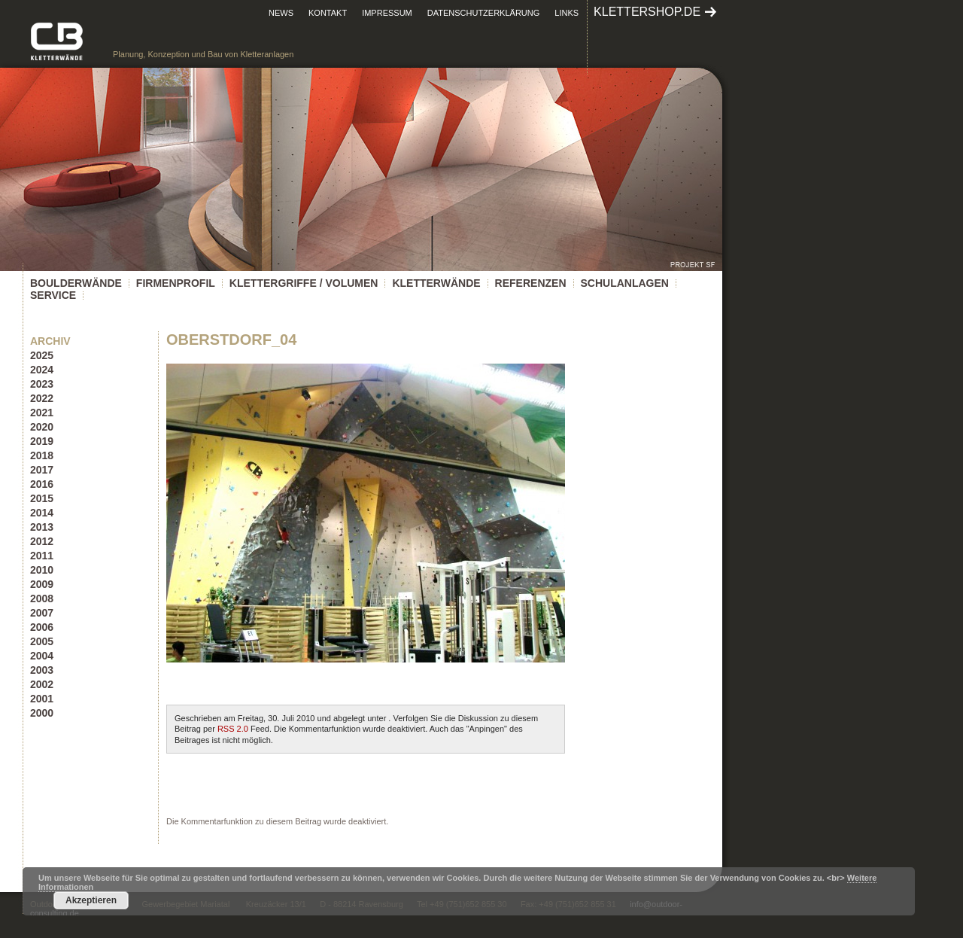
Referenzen (531, 283)
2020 (41, 427)
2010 (41, 570)
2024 (41, 370)
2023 (41, 384)
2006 (41, 627)
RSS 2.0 (232, 728)
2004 (41, 656)
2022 (41, 398)
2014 (41, 513)
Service (53, 295)
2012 (41, 541)
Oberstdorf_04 (231, 339)
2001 (41, 699)
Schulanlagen (625, 283)
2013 (41, 527)
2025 (41, 355)
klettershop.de (647, 11)
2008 (41, 598)
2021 (41, 413)
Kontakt (327, 12)
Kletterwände (436, 283)
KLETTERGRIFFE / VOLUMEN (303, 283)
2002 (41, 684)
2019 (41, 441)
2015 (41, 498)
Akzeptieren (91, 900)
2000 (41, 713)
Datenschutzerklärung (483, 12)
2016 (41, 484)
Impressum (387, 12)
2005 (41, 641)
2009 (41, 584)
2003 (41, 670)
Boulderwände (76, 283)
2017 (41, 470)
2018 (41, 455)
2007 (41, 613)
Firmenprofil (175, 283)
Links (566, 12)
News (281, 12)
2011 (41, 556)
